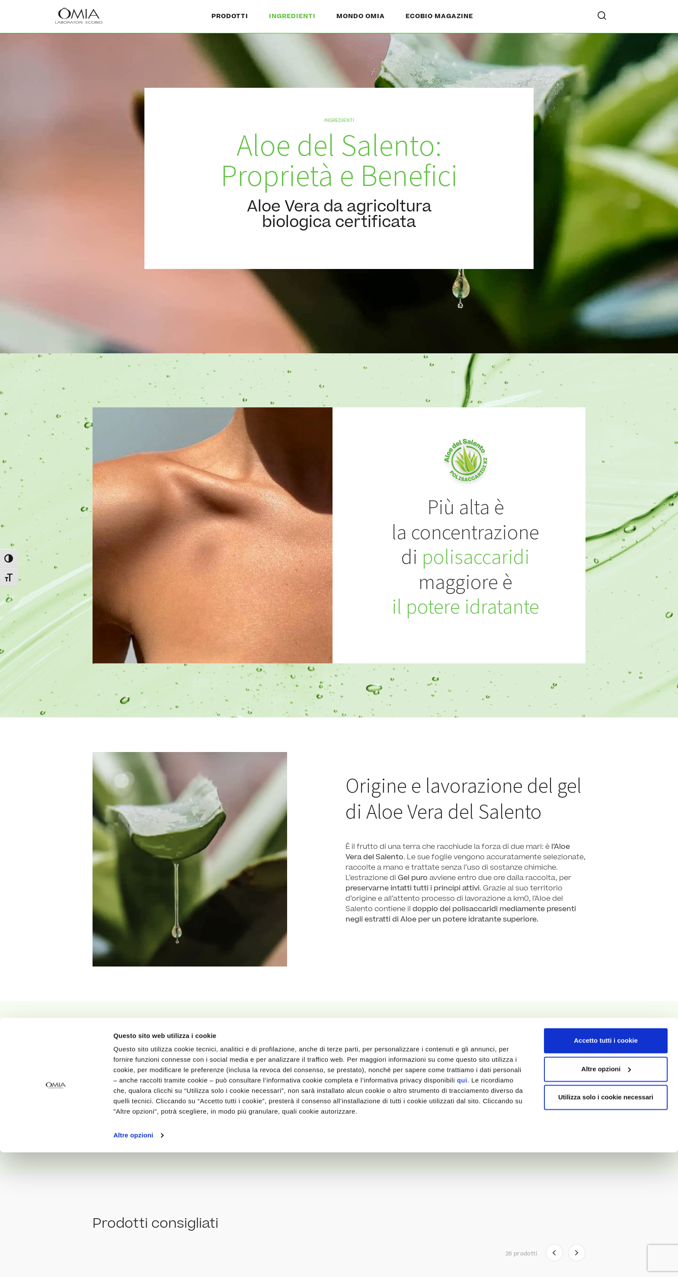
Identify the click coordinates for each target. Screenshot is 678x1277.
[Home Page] (79, 16)
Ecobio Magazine (439, 16)
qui (462, 1205)
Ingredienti (292, 16)
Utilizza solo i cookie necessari (605, 1222)
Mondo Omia (360, 16)
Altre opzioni (133, 1260)
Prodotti (229, 16)
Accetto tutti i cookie (606, 1165)
